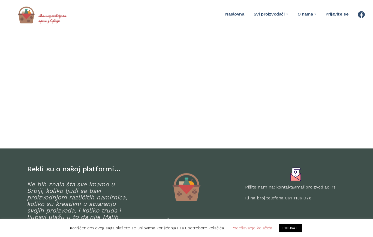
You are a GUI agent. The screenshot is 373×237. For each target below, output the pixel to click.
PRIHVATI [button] (290, 228)
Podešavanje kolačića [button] (251, 228)
